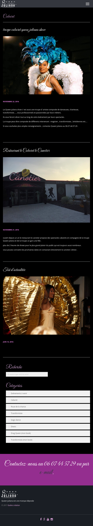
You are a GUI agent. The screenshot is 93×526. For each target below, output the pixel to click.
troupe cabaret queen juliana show (24, 30)
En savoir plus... (10, 136)
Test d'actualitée (14, 270)
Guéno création (14, 505)
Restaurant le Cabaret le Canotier (26, 150)
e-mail (45, 472)
